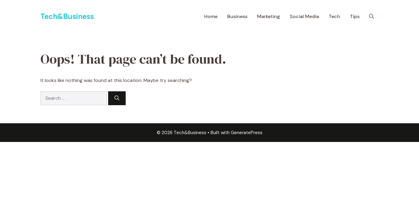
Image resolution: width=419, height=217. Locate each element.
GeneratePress (247, 133)
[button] (371, 16)
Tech (334, 16)
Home (211, 16)
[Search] (117, 98)
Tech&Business (67, 16)
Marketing (268, 16)
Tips (354, 16)
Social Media (304, 16)
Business (237, 16)
